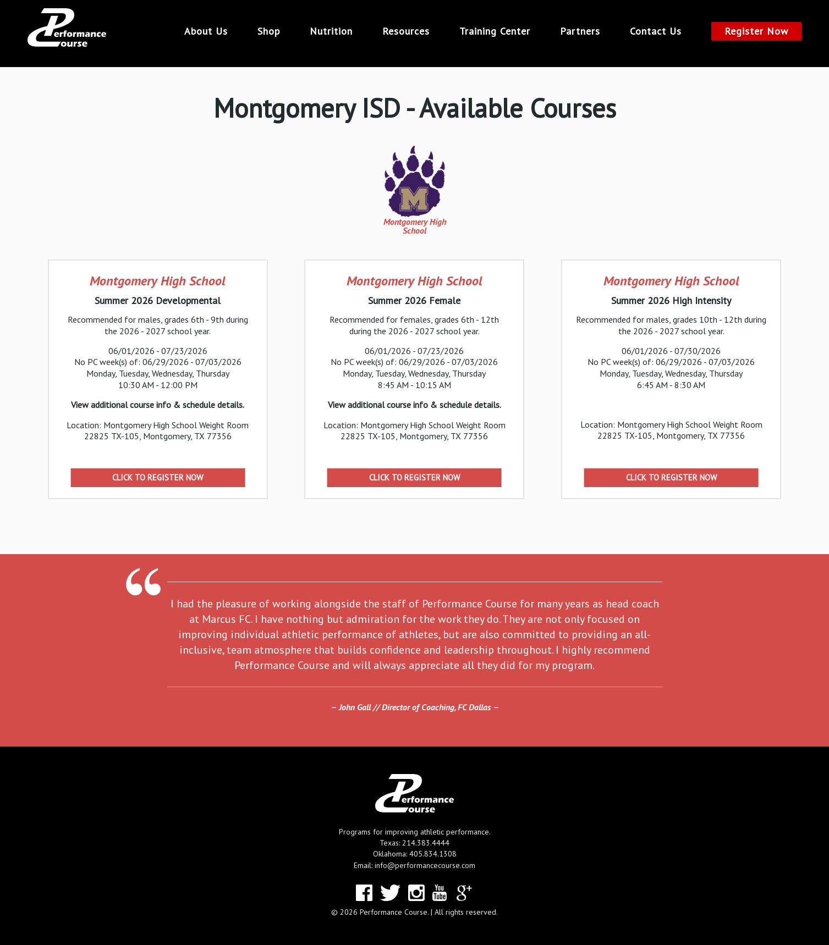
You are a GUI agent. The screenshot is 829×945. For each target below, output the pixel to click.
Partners (580, 31)
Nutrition (331, 31)
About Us (206, 31)
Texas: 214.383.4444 (414, 843)
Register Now (756, 31)
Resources (406, 31)
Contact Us (656, 31)
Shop (268, 31)
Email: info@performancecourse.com (414, 865)
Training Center (494, 31)
